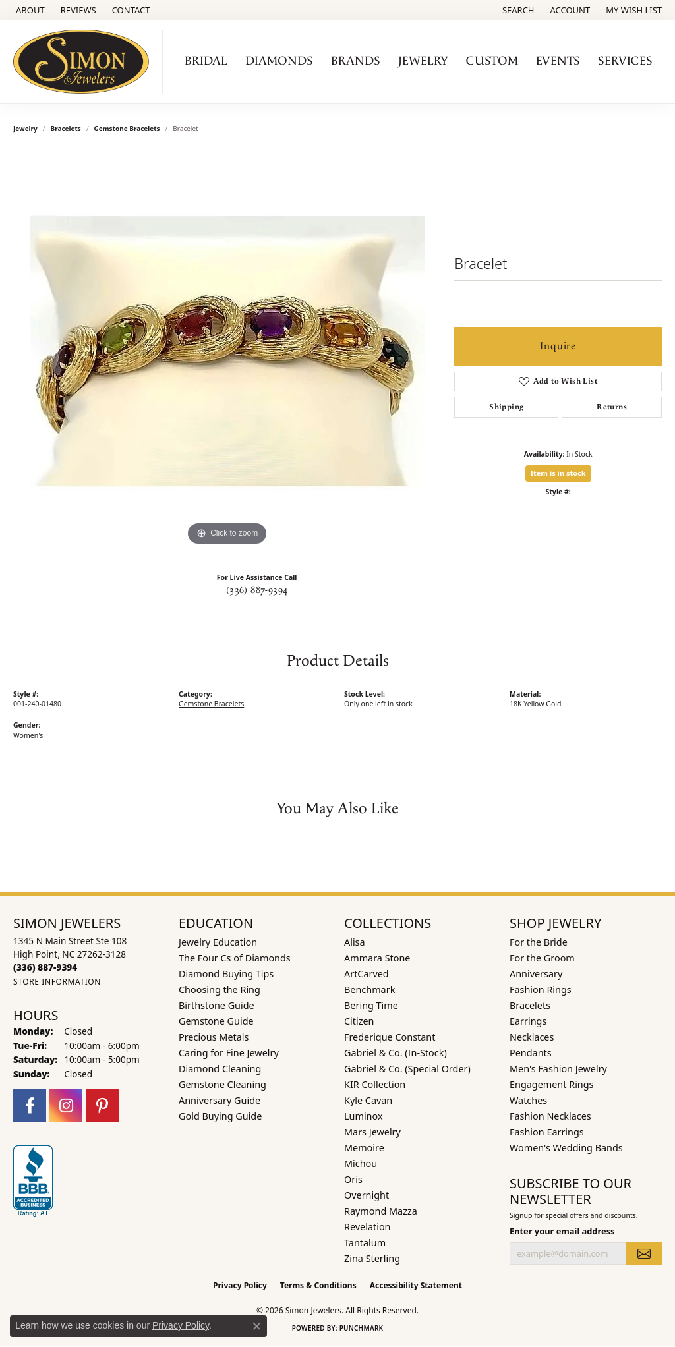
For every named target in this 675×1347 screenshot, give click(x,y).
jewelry (25, 128)
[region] (227, 351)
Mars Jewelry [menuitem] (372, 1132)
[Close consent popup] (256, 1326)
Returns (612, 407)
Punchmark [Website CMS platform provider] (361, 1328)
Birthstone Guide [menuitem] (216, 1005)
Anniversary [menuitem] (536, 973)
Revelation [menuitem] (367, 1226)
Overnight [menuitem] (366, 1195)
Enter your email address (562, 1231)
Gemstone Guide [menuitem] (216, 1021)
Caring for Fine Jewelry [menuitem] (229, 1052)
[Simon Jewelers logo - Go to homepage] (85, 62)
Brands (355, 61)
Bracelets (66, 128)
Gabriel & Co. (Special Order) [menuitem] (407, 1068)
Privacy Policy (240, 1285)
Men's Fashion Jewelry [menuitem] (558, 1068)
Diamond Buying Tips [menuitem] (226, 973)
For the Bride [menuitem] (539, 942)
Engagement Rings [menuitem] (552, 1084)
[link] (29, 10)
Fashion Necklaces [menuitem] (550, 1116)
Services (625, 61)
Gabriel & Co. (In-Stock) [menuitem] (395, 1052)
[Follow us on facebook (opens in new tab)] (29, 1105)
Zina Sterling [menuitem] (372, 1258)
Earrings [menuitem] (528, 1021)
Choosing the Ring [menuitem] (219, 989)
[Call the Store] (45, 967)
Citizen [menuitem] (359, 1021)
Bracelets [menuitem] (530, 1005)
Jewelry (423, 61)
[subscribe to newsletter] (644, 1253)
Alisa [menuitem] (354, 942)
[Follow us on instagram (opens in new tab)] (65, 1105)
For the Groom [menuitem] (542, 958)
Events (558, 61)
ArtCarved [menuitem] (366, 973)
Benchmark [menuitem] (369, 989)
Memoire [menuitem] (364, 1147)
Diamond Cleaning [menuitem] (220, 1068)
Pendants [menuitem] (531, 1052)
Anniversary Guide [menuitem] (219, 1100)
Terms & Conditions (318, 1285)
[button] (517, 10)
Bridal (206, 61)
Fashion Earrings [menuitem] (547, 1132)
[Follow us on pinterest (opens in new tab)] (102, 1105)
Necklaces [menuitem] (532, 1037)
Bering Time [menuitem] (371, 1005)
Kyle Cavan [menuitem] (368, 1100)
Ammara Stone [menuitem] (377, 958)
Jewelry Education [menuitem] (218, 942)
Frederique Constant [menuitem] (389, 1037)
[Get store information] (57, 981)
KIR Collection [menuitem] (374, 1084)
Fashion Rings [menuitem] (541, 989)
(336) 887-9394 (257, 590)
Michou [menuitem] (360, 1163)
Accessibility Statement (416, 1285)
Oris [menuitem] (353, 1179)
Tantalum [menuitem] (365, 1242)
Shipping (506, 407)
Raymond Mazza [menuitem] (380, 1211)
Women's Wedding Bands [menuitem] (566, 1147)
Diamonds (279, 61)
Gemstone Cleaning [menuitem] (222, 1084)
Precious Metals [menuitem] (214, 1037)
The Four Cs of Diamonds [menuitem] (235, 958)
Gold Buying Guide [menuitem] (220, 1116)
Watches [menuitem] (528, 1100)
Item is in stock (558, 473)
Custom (492, 61)
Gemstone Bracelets (127, 128)
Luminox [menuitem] (363, 1116)
